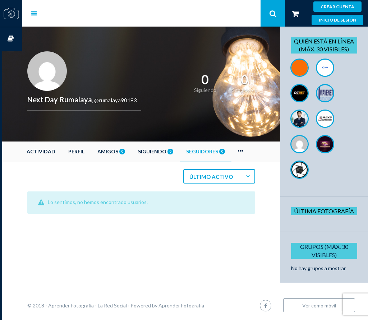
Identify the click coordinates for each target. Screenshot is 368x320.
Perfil (96, 151)
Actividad (61, 151)
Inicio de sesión (337, 20)
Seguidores (225, 151)
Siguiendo (175, 151)
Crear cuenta (337, 6)
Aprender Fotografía (201, 305)
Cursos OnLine (11, 39)
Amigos (131, 151)
